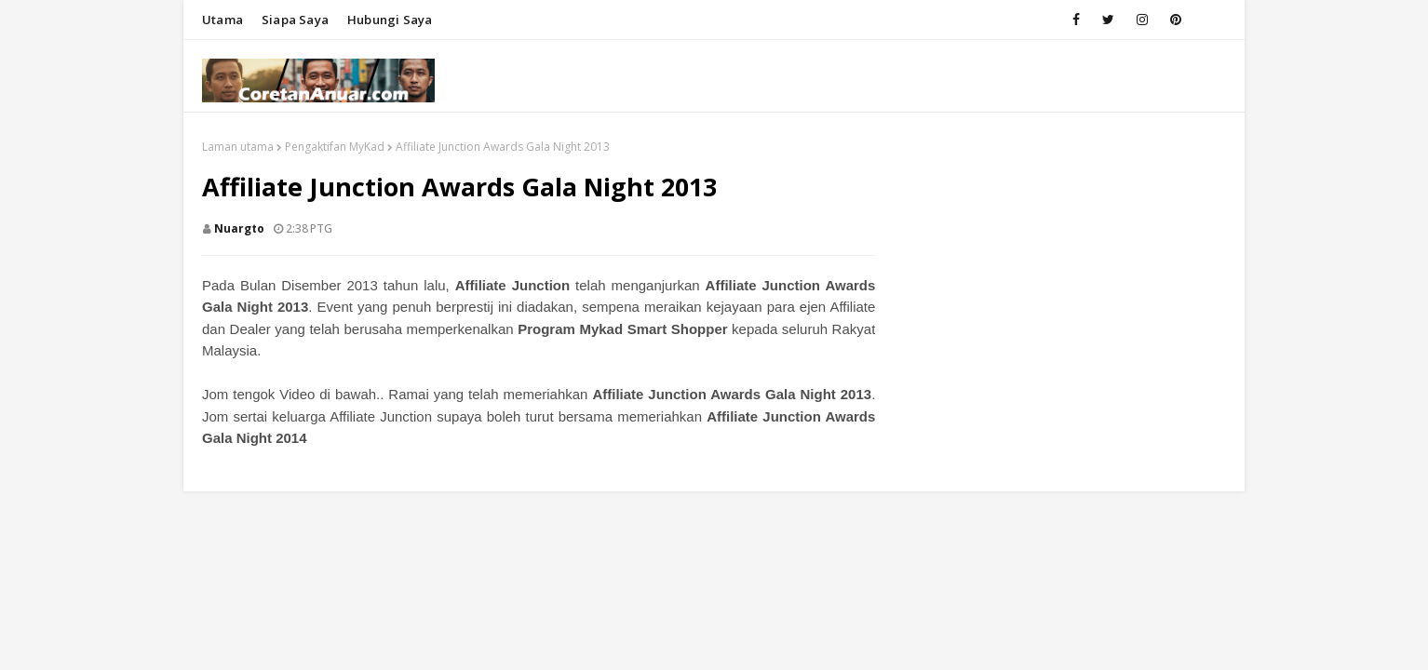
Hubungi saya (389, 19)
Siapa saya (295, 19)
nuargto (239, 228)
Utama (222, 19)
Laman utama (238, 146)
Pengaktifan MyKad (334, 146)
